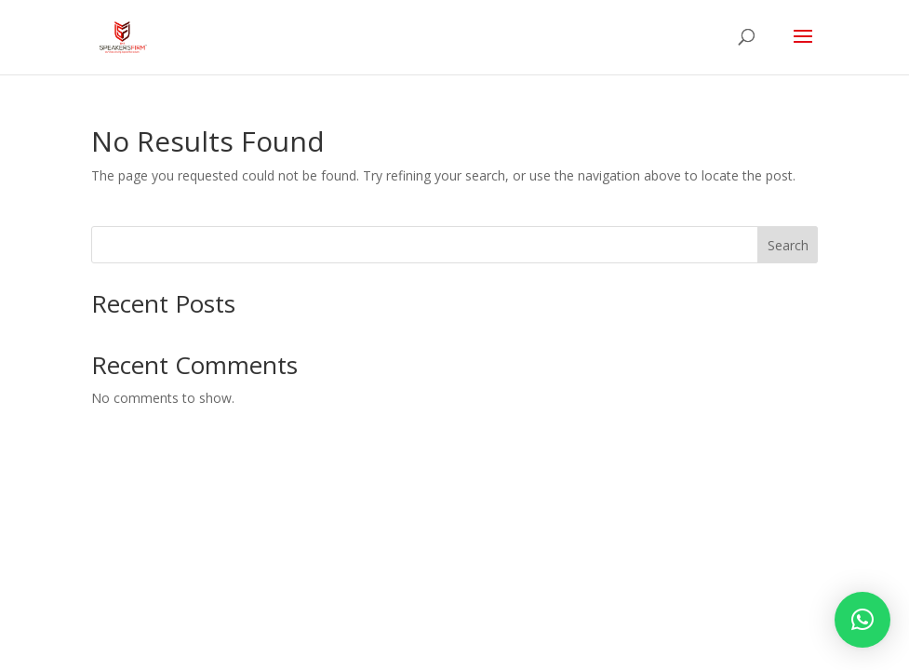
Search (788, 245)
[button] (862, 620)
